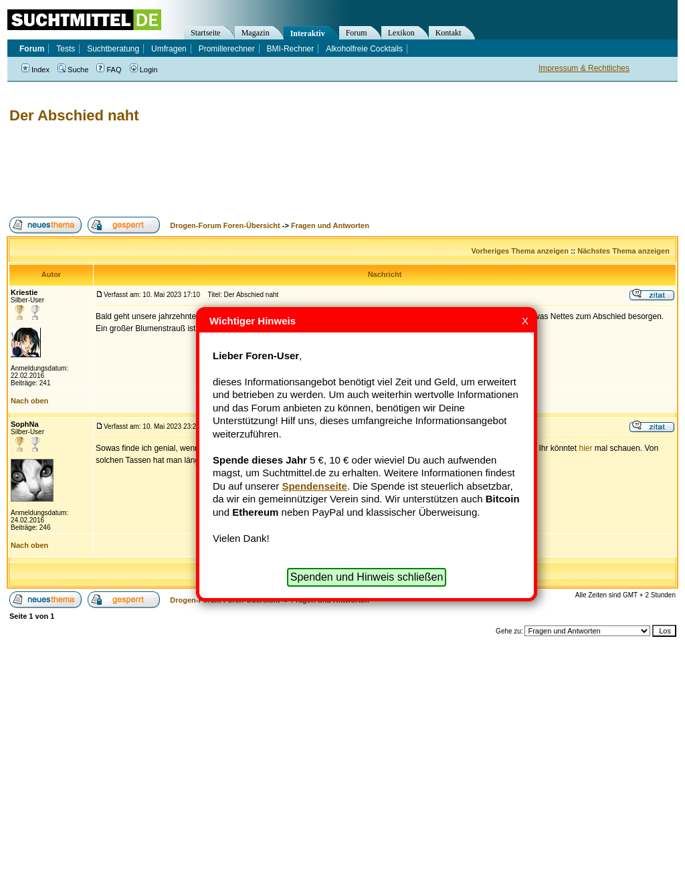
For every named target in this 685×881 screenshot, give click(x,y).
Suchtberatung (113, 49)
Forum (356, 32)
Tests (65, 49)
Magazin (255, 32)
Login (144, 70)
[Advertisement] (250, 170)
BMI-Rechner (290, 49)
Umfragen (169, 49)
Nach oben (29, 401)
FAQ (108, 70)
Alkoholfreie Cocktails (364, 49)
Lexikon (401, 32)
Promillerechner (227, 49)
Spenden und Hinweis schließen (367, 577)
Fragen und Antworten (330, 225)
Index (35, 70)
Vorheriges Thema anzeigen (520, 251)
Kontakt (448, 32)
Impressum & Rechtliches (584, 68)
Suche (73, 70)
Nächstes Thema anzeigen (623, 251)
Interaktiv (307, 33)
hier (585, 448)
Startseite (206, 32)
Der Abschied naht (74, 115)
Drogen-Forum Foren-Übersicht (225, 225)
